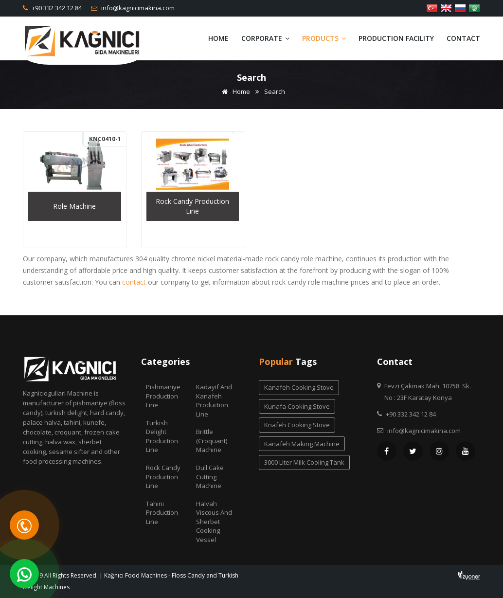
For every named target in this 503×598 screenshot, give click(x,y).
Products (324, 38)
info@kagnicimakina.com (137, 7)
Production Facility (396, 38)
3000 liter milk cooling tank (304, 462)
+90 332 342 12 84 (56, 7)
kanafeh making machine (302, 443)
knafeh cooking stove (297, 424)
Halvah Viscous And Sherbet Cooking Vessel (214, 521)
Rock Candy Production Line (163, 476)
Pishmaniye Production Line (163, 395)
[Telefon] (24, 525)
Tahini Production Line (162, 512)
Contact (463, 38)
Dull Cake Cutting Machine (210, 476)
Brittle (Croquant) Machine (211, 440)
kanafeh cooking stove (299, 387)
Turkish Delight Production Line (162, 436)
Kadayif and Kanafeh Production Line (214, 400)
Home (218, 38)
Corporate (265, 38)
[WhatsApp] (24, 573)
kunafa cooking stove (297, 406)
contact (134, 282)
